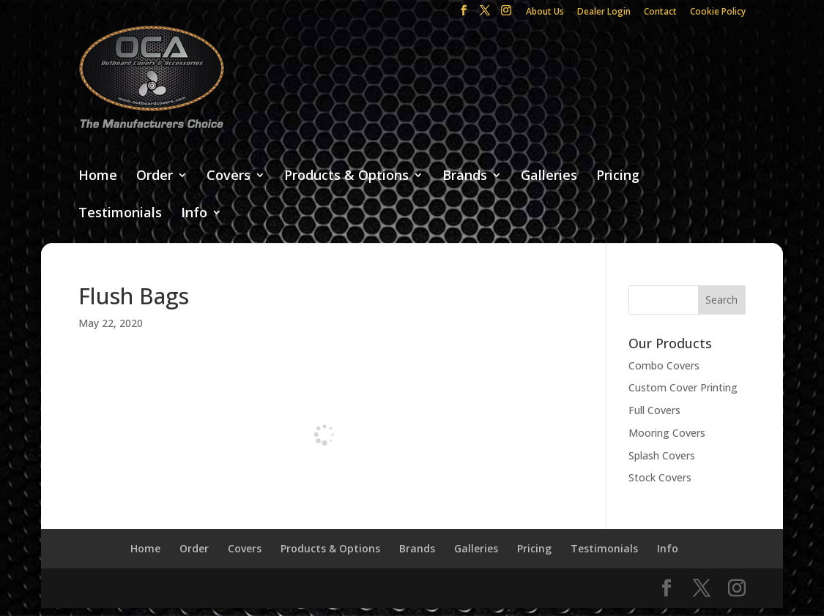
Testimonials (120, 213)
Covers (228, 176)
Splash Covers (661, 455)
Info (194, 213)
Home (97, 176)
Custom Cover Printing (683, 387)
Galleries (549, 176)
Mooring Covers (666, 433)
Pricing (617, 176)
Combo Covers (663, 365)
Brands (464, 176)
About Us (545, 12)
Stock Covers (659, 477)
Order (154, 176)
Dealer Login (604, 12)
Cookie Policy (718, 12)
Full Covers (654, 410)
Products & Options (346, 176)
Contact (660, 12)
